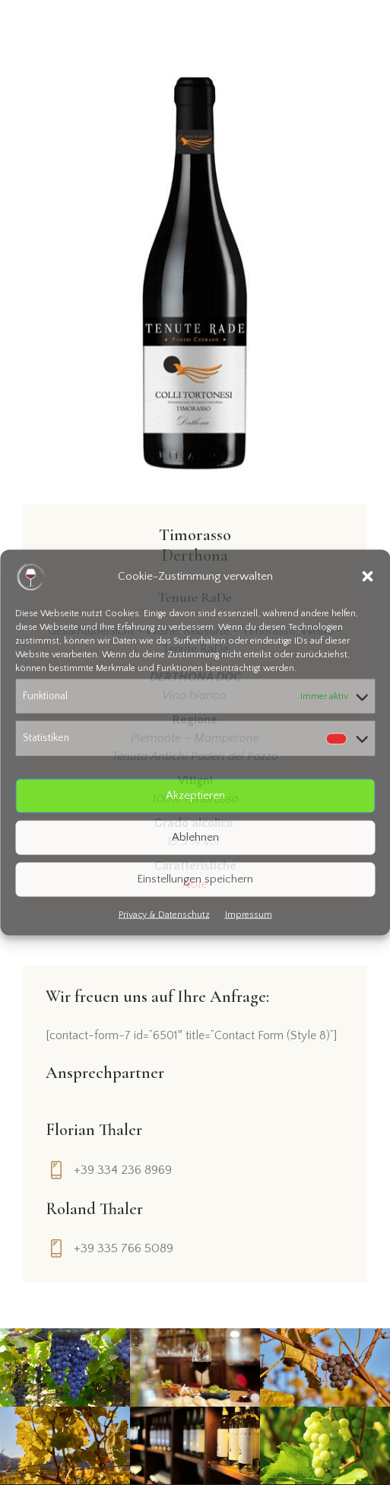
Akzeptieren (195, 795)
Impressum (248, 914)
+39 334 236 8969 (123, 1170)
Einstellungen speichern (195, 879)
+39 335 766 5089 (123, 1248)
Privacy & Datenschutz (164, 914)
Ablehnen (195, 837)
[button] (367, 576)
